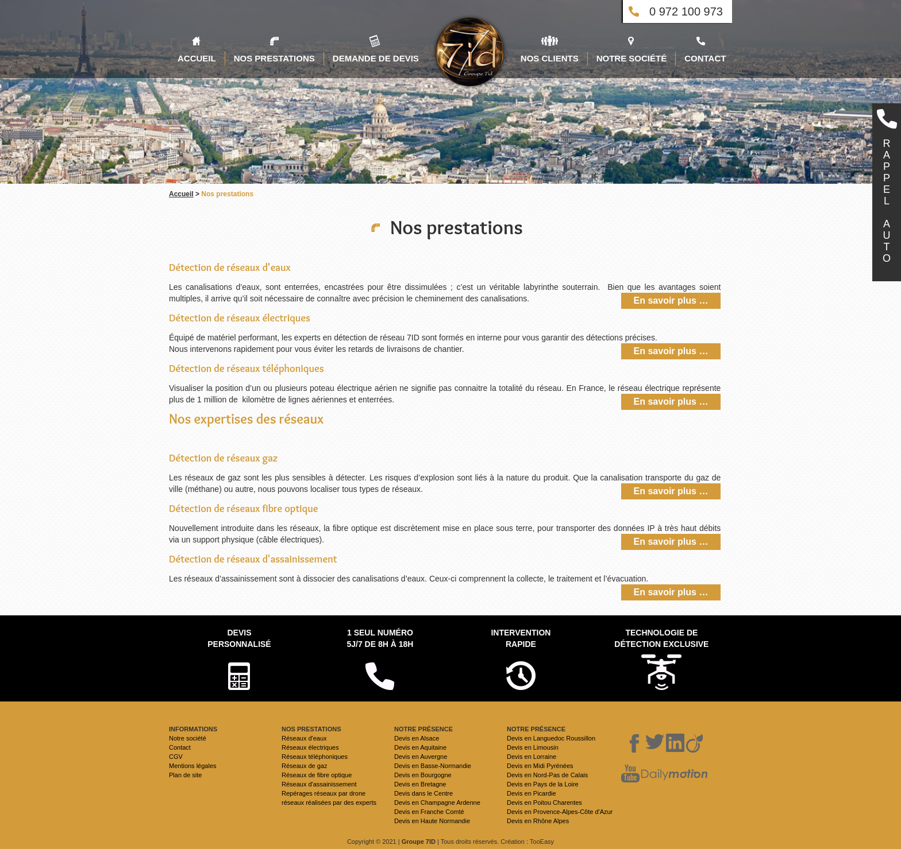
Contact (180, 747)
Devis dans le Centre (423, 793)
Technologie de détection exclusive (661, 638)
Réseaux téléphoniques (315, 756)
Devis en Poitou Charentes (544, 802)
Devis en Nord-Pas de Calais (547, 775)
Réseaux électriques (310, 747)
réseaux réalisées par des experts (329, 802)
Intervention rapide (520, 638)
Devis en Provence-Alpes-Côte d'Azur (560, 811)
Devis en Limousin (533, 747)
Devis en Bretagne (420, 784)
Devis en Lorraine (531, 756)
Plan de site (185, 775)
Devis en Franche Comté (429, 811)
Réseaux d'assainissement (319, 784)
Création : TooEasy (527, 841)
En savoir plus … (671, 300)
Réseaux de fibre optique (317, 775)
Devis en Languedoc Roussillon (551, 738)
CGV (176, 756)
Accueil (181, 194)
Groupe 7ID (419, 841)
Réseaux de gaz (305, 765)
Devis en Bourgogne (423, 775)
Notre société (187, 738)
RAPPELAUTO (887, 201)
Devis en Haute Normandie (432, 820)
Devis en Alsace (416, 738)
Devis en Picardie (531, 793)
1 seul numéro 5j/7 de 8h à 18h (379, 638)
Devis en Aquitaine (420, 747)
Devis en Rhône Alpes (538, 820)
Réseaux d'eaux (304, 738)
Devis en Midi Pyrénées (540, 765)
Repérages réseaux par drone (323, 793)
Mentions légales (193, 765)
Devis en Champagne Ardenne (437, 802)
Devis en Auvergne (420, 756)
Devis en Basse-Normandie (432, 765)
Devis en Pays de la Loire (543, 784)
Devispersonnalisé (239, 638)
